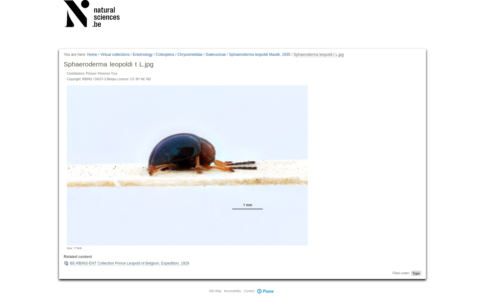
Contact (249, 291)
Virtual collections (115, 54)
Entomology (142, 54)
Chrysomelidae (189, 54)
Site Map (215, 291)
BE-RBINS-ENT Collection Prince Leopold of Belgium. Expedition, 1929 (129, 263)
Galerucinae (215, 54)
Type (416, 273)
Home (92, 54)
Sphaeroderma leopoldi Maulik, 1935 (259, 54)
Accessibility (232, 291)
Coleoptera (165, 54)
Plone (266, 291)
